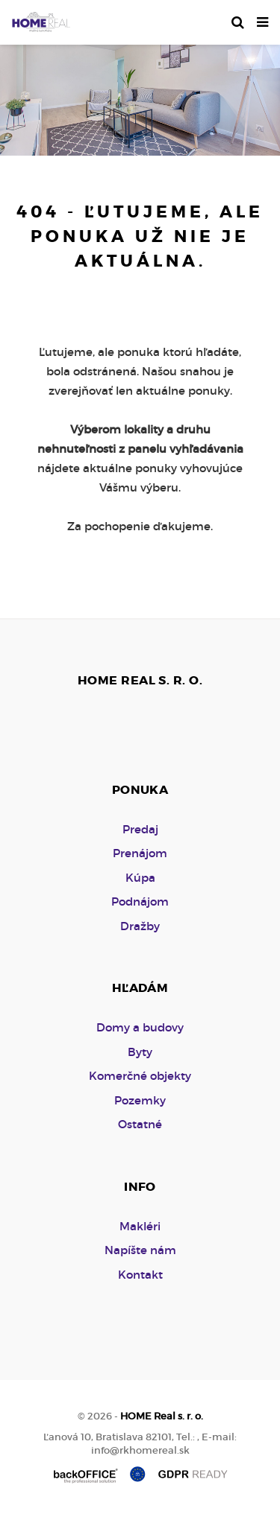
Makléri (140, 1226)
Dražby (140, 926)
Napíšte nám (140, 1250)
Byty (140, 1052)
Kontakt (140, 1275)
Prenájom (140, 853)
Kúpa (140, 878)
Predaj (140, 829)
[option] (140, 96)
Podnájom (140, 901)
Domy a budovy (140, 1027)
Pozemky (140, 1100)
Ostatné (140, 1124)
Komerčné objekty (140, 1076)
